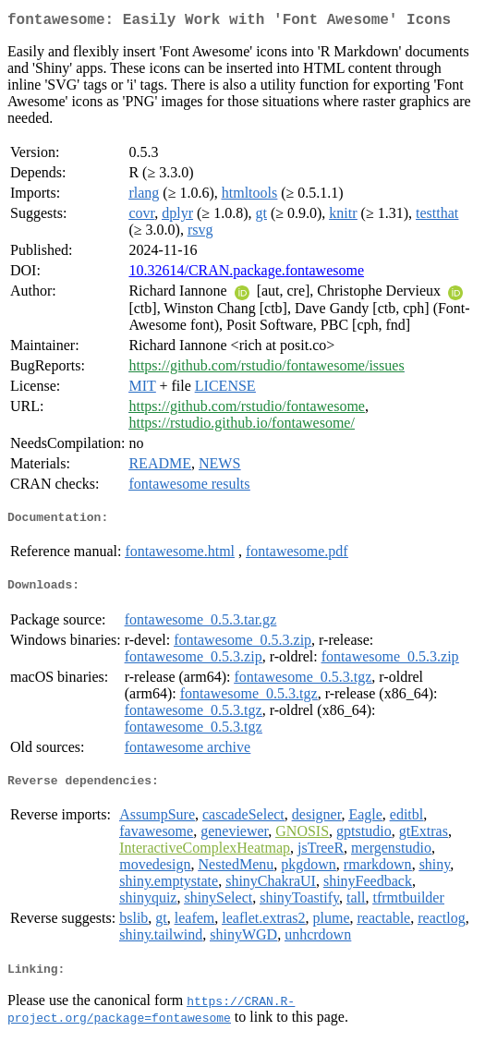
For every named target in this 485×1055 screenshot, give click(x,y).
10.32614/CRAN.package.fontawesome (246, 274)
